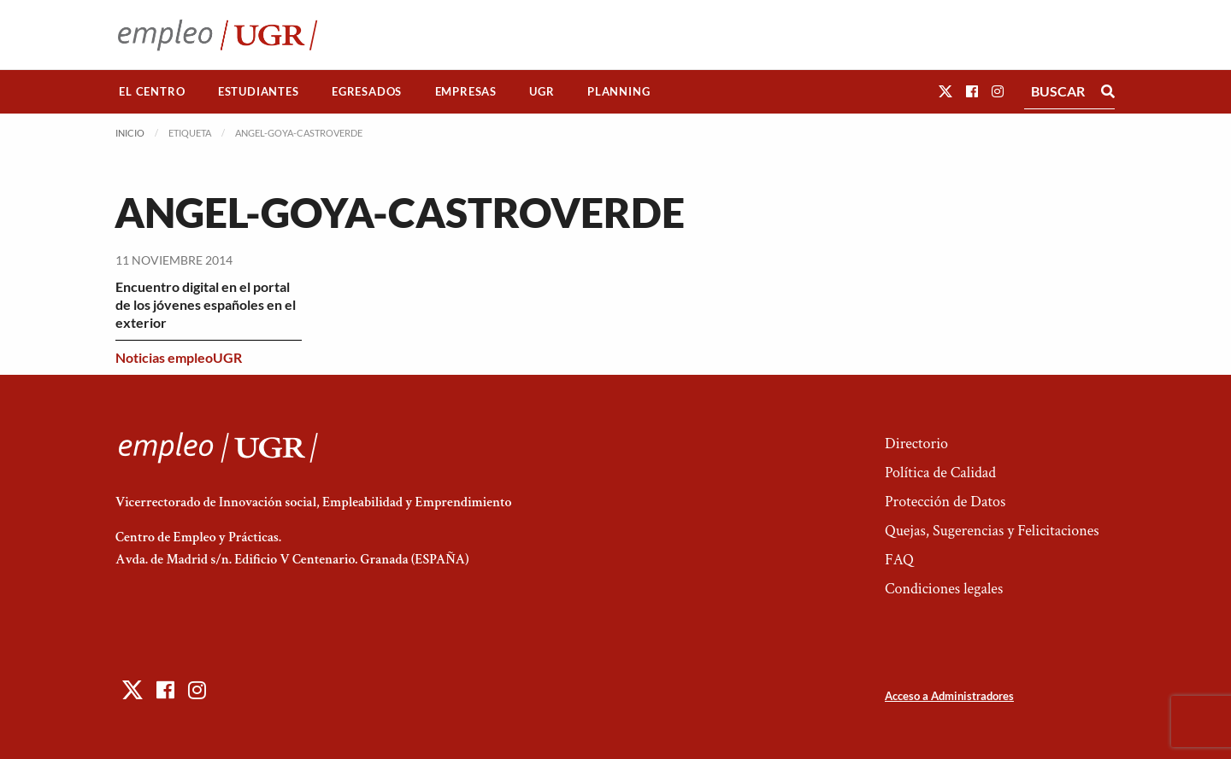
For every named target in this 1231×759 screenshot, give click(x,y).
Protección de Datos (945, 501)
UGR (541, 91)
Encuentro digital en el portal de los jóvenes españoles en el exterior (205, 304)
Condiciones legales (944, 588)
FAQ (899, 559)
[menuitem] (152, 92)
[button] (945, 91)
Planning (618, 91)
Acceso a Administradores (949, 696)
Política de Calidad (940, 472)
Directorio (916, 443)
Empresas (466, 91)
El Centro (152, 91)
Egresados (367, 91)
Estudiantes (258, 91)
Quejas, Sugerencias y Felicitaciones (992, 530)
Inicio (129, 132)
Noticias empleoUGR (178, 357)
